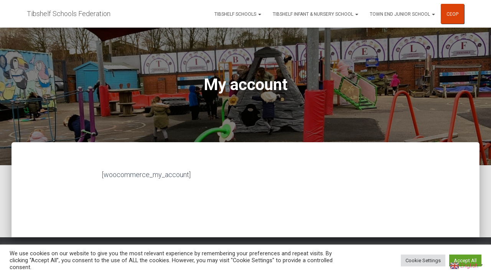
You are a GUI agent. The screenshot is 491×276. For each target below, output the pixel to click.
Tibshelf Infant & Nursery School (315, 14)
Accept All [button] (465, 260)
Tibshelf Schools (237, 14)
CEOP (452, 14)
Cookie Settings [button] (423, 260)
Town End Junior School (402, 14)
